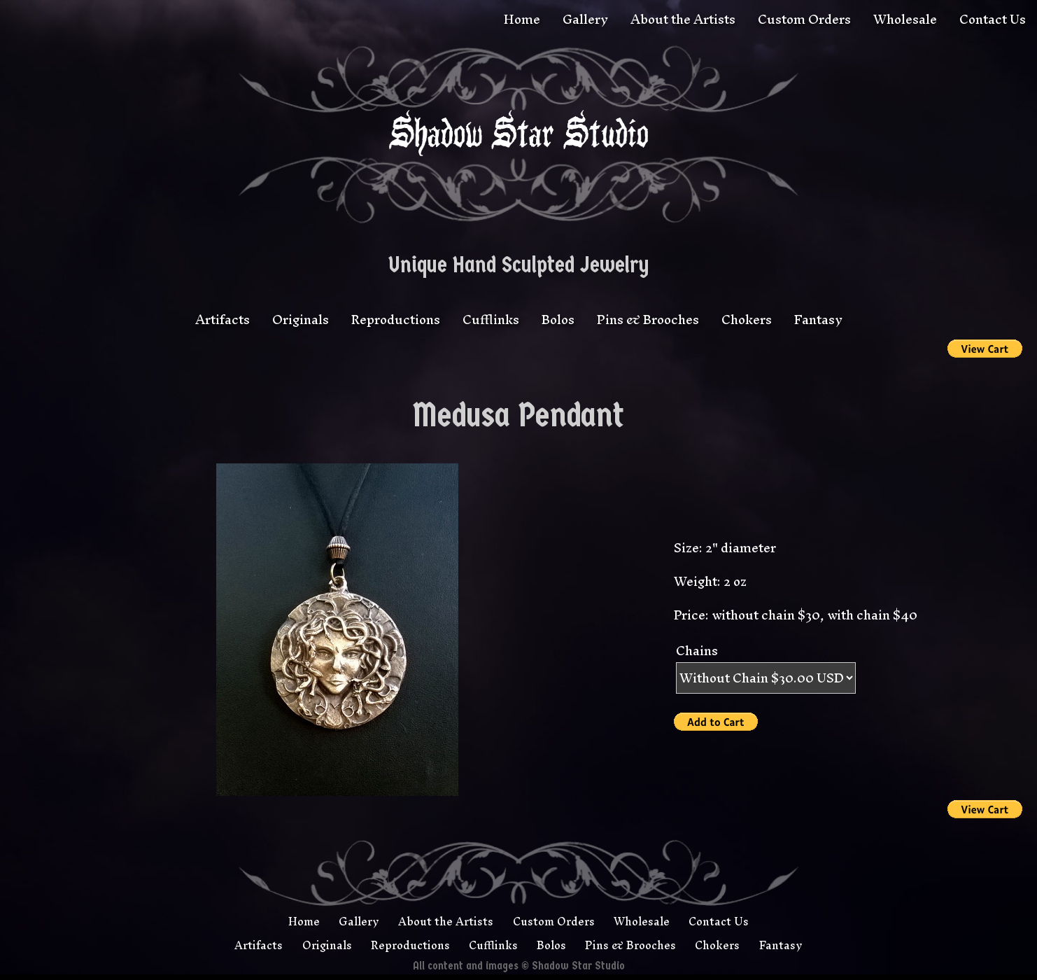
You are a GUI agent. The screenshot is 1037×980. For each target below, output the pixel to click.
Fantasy (818, 319)
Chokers (746, 319)
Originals (300, 319)
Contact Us (992, 19)
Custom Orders (804, 19)
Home (522, 19)
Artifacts (222, 319)
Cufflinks (491, 319)
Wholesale (905, 19)
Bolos (558, 319)
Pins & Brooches (648, 319)
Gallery (585, 19)
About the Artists (682, 19)
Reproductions (395, 319)
